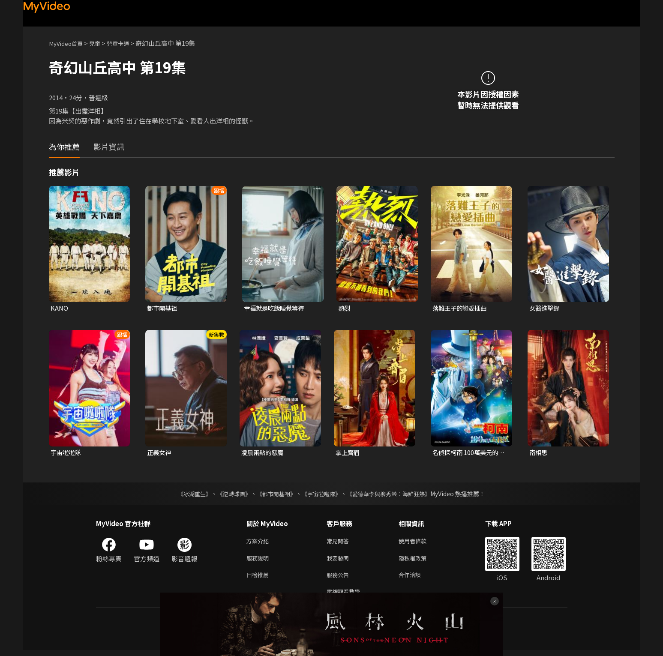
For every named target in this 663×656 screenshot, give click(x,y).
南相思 (539, 453)
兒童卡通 (126, 43)
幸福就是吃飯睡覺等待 (276, 308)
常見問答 (339, 542)
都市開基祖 (163, 308)
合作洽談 (416, 578)
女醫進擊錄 (545, 308)
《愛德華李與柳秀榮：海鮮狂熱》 (394, 495)
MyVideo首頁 (68, 43)
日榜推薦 (259, 578)
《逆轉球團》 (229, 495)
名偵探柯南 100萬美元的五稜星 (467, 453)
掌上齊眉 (348, 453)
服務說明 (259, 560)
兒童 (100, 43)
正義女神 (160, 453)
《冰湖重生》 (187, 495)
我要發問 (339, 560)
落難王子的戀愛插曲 (461, 308)
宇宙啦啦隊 (67, 453)
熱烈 (344, 308)
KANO (60, 308)
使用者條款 (420, 542)
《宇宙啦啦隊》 (322, 495)
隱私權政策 (420, 560)
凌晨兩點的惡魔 (263, 453)
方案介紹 (259, 542)
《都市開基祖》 (274, 495)
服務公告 (339, 578)
